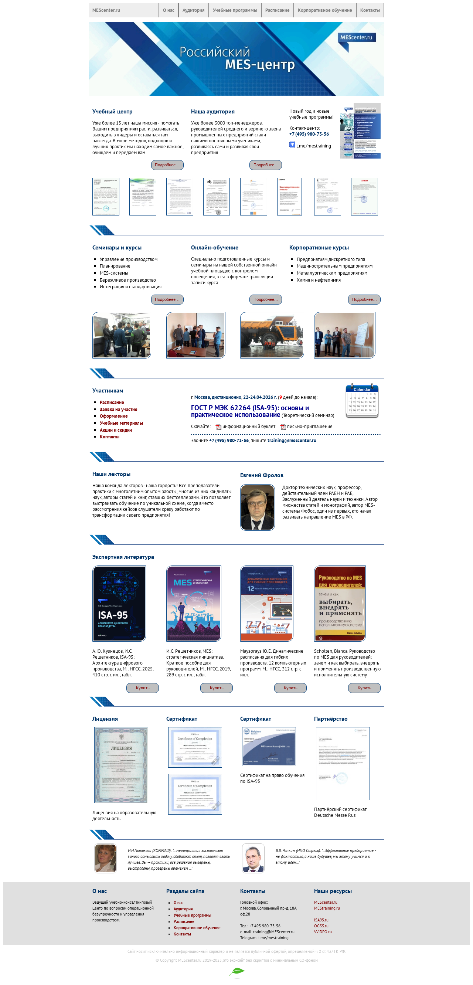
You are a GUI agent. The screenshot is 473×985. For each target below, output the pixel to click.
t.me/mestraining (313, 145)
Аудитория (194, 10)
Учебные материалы (121, 423)
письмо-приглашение (304, 426)
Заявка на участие (118, 409)
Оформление (114, 415)
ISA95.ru (321, 920)
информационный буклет (243, 426)
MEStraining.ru (327, 908)
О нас (168, 10)
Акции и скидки (116, 430)
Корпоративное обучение (325, 10)
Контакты (370, 10)
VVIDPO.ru (323, 931)
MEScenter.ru (106, 10)
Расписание (277, 10)
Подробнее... (167, 164)
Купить (143, 687)
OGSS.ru (321, 925)
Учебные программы (235, 10)
